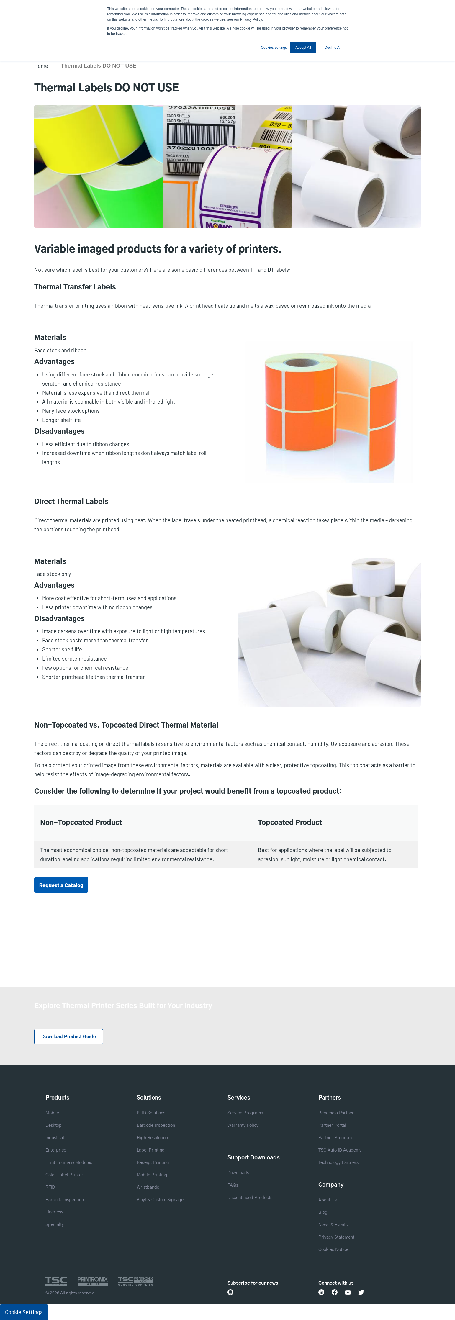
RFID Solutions (151, 1113)
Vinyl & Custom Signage (160, 1200)
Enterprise (55, 1150)
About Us (327, 1200)
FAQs (233, 1185)
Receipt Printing (153, 1162)
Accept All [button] (303, 47)
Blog (323, 1212)
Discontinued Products (250, 1197)
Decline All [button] (333, 47)
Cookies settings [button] (274, 47)
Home (41, 65)
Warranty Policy (243, 1125)
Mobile (52, 1113)
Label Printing (151, 1150)
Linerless (54, 1212)
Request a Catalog (61, 885)
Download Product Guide (68, 1037)
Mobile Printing (152, 1175)
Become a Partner (336, 1113)
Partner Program (335, 1138)
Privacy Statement (336, 1237)
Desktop (53, 1125)
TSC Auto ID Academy (339, 1150)
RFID (50, 1187)
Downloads (238, 1173)
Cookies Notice (333, 1249)
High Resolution (152, 1138)
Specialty (54, 1224)
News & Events (333, 1225)
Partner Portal (332, 1125)
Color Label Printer (64, 1175)
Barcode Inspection (64, 1200)
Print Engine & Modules (68, 1162)
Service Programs (245, 1113)
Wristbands (148, 1187)
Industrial (54, 1138)
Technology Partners (338, 1162)
